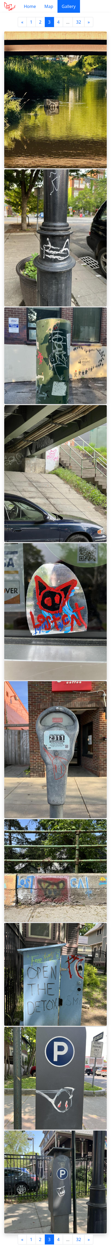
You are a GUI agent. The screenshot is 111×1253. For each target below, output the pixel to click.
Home (30, 6)
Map (48, 6)
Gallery (69, 6)
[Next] (88, 22)
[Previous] (22, 22)
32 (78, 22)
